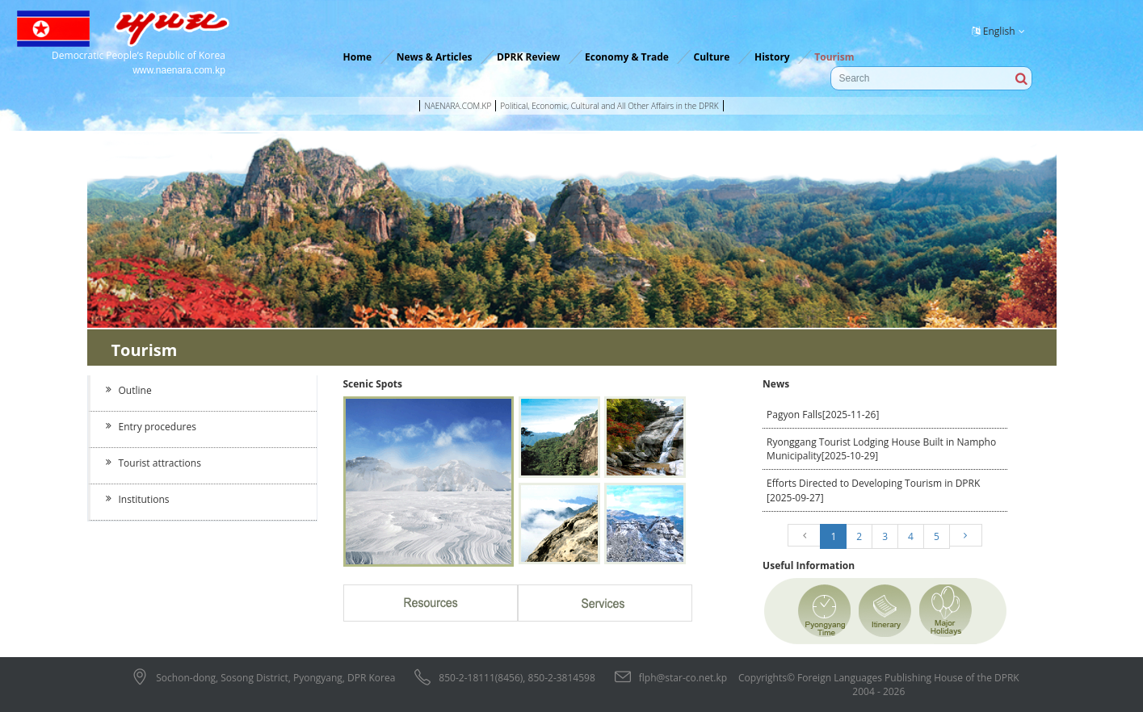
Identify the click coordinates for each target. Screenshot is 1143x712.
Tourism (834, 57)
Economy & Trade (627, 57)
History (772, 57)
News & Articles (435, 57)
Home (357, 57)
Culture (711, 57)
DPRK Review (528, 57)
